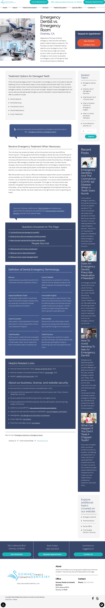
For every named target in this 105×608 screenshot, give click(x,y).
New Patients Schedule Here (89, 43)
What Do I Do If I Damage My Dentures (88, 91)
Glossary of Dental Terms (43, 369)
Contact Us (91, 8)
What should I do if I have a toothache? (23, 249)
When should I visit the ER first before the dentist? (27, 240)
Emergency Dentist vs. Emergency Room (42, 132)
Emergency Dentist (89, 517)
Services (45, 8)
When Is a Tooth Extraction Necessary (88, 115)
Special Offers (77, 8)
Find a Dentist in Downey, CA (88, 124)
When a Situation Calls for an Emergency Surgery (89, 106)
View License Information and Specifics (43, 408)
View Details (27, 419)
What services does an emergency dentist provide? (28, 236)
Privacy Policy (9, 599)
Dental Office (87, 526)
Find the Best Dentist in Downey (89, 531)
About (15, 8)
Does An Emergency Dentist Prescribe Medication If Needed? (88, 271)
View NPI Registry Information (56, 411)
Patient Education (60, 8)
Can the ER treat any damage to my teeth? (24, 232)
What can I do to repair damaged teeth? (24, 257)
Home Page (49, 372)
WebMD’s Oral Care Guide (25, 376)
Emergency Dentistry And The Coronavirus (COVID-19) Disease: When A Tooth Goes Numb (88, 181)
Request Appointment (52, 554)
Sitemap (16, 599)
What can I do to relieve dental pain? (23, 253)
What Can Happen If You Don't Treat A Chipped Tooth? (87, 433)
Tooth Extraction (88, 521)
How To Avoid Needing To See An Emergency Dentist (88, 348)
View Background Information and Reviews (35, 415)
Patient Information (30, 8)
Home (5, 8)
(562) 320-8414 (43, 208)
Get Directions (17, 554)
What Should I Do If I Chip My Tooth (89, 98)
